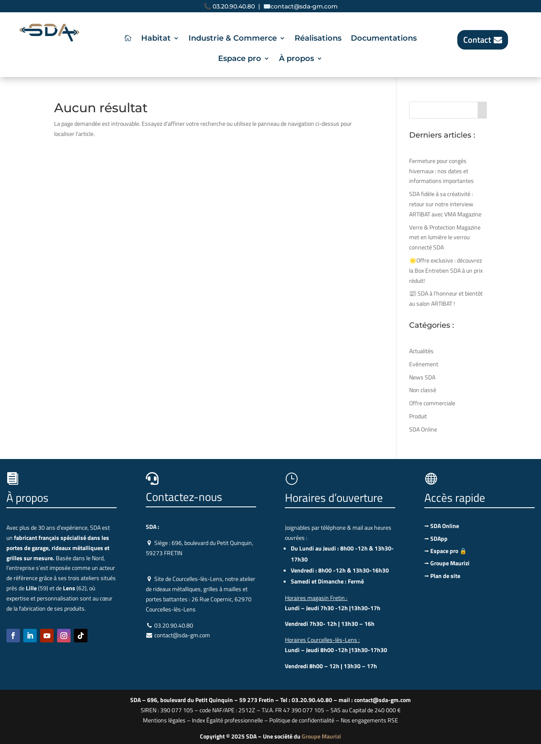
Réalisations (318, 39)
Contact (477, 39)
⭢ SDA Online (441, 525)
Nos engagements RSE (369, 720)
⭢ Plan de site (442, 575)
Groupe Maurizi (321, 736)
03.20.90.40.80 (234, 6)
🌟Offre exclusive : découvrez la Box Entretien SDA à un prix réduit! (446, 270)
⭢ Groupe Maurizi (447, 563)
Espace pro (239, 59)
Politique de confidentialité (301, 720)
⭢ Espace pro (445, 550)
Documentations (384, 39)
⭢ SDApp (436, 538)
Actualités (421, 350)
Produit (418, 416)
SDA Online (423, 429)
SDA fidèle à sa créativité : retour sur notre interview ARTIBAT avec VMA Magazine (445, 203)
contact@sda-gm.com (304, 6)
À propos (296, 59)
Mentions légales (164, 720)
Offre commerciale (432, 402)
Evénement (423, 364)
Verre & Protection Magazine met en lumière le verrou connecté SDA (445, 237)
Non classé (422, 389)
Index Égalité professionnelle (227, 720)
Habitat (156, 39)
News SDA (422, 377)
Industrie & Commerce (233, 39)
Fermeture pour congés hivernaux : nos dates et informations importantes (441, 170)
